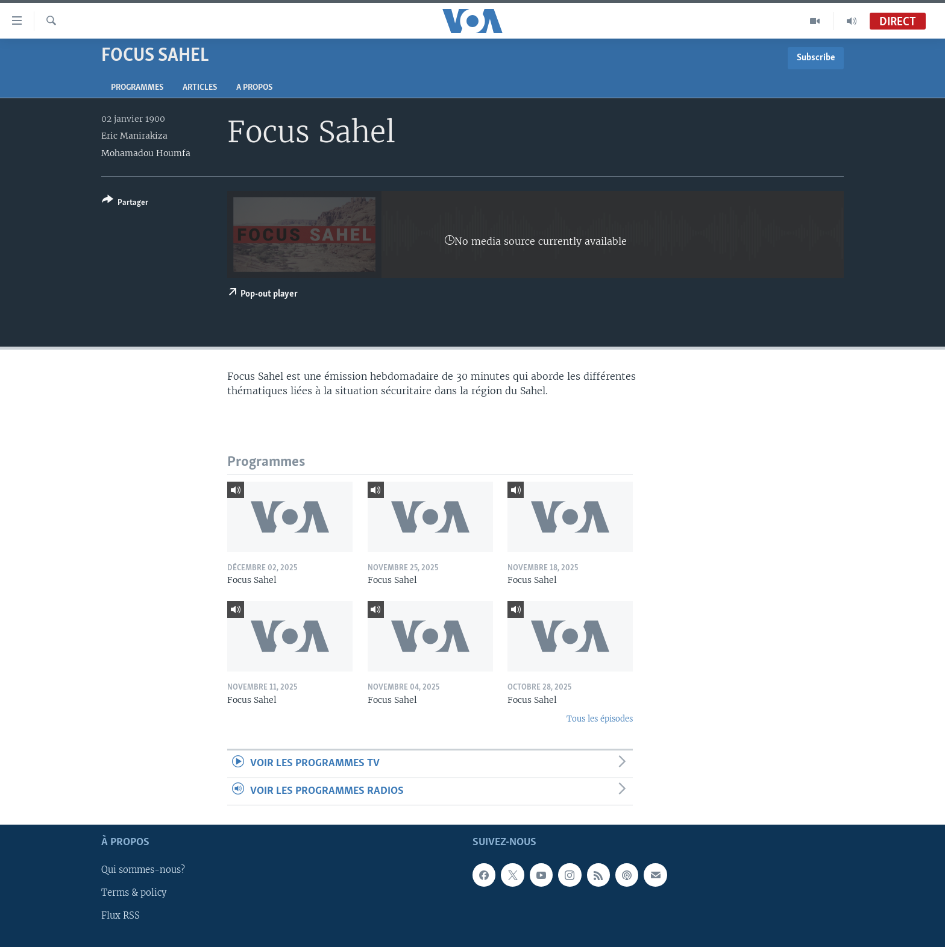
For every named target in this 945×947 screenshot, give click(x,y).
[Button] (125, 203)
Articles (200, 87)
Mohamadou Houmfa (145, 153)
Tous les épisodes (600, 719)
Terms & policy (133, 893)
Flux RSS (120, 916)
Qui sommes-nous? (143, 870)
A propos (254, 87)
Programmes (137, 87)
